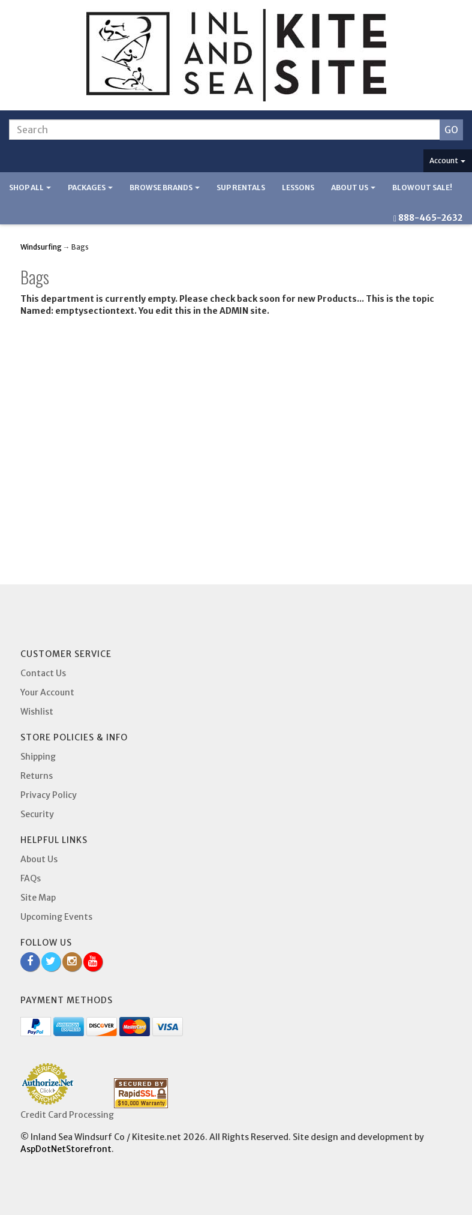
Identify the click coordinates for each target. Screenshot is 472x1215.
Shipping (38, 756)
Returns (36, 775)
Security (37, 814)
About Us (353, 187)
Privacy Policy (48, 795)
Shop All (30, 187)
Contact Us (43, 673)
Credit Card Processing (67, 1114)
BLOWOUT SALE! (422, 187)
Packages (90, 187)
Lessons (298, 187)
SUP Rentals (241, 187)
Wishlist (36, 711)
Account (447, 160)
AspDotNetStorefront (66, 1149)
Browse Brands (165, 187)
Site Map (38, 897)
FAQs (30, 878)
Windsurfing (41, 246)
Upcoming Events (56, 916)
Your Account (47, 692)
